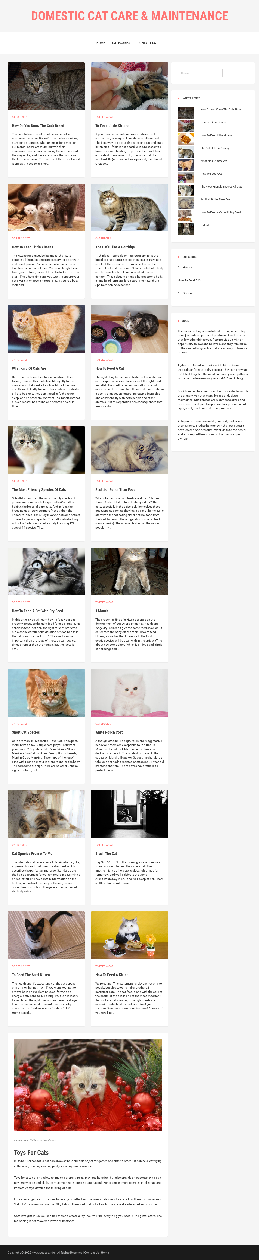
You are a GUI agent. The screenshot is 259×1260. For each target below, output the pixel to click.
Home (100, 43)
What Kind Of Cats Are (29, 368)
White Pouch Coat (109, 732)
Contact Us (147, 43)
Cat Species (185, 293)
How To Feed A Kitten (112, 975)
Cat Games (185, 267)
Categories (121, 43)
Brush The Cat (106, 853)
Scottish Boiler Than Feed (115, 489)
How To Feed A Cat (109, 368)
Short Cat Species (26, 732)
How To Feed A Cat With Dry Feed (37, 611)
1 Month (101, 611)
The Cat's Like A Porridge (115, 247)
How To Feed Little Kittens (32, 247)
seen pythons (239, 374)
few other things (195, 339)
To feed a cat (104, 117)
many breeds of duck (220, 395)
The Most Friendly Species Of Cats (39, 489)
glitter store (147, 1216)
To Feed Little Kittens (112, 125)
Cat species (19, 117)
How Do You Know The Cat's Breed (38, 125)
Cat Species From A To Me (32, 853)
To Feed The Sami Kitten (31, 975)
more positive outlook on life (204, 434)
